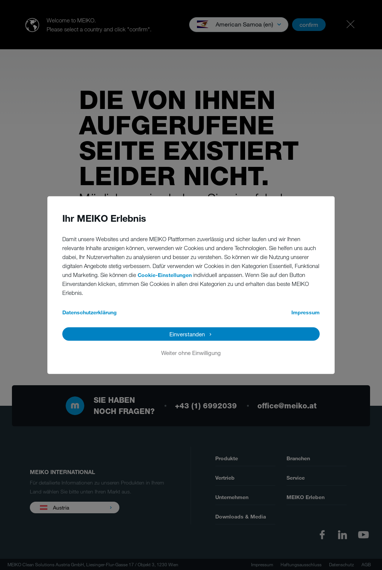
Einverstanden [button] (187, 334)
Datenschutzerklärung (89, 312)
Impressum (305, 312)
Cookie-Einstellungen (165, 275)
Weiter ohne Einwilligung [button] (191, 352)
